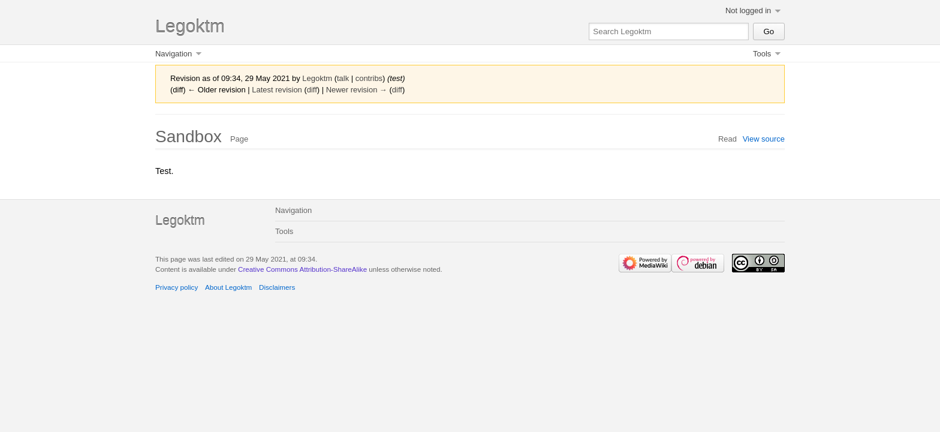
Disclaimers (277, 287)
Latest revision (277, 89)
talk (343, 78)
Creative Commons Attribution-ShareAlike (302, 269)
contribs (368, 78)
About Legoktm (228, 287)
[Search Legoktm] (669, 31)
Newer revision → (356, 89)
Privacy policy (176, 287)
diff (312, 89)
